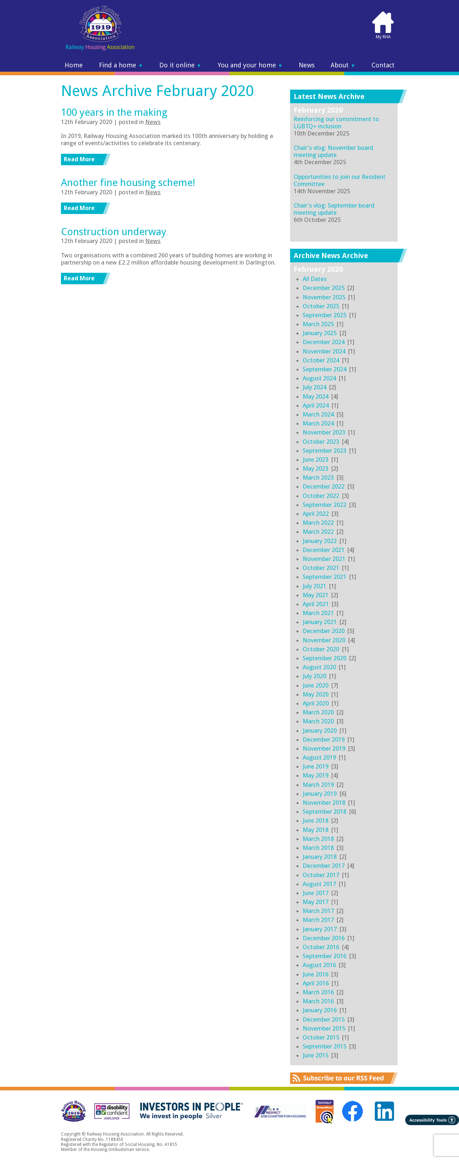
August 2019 (319, 757)
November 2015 (324, 1028)
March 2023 (318, 477)
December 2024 (324, 342)
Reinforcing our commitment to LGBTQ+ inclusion (336, 122)
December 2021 (324, 549)
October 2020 (321, 649)
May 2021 (315, 595)
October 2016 (321, 947)
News (306, 65)
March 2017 (318, 910)
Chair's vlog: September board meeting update (334, 209)
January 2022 (320, 540)
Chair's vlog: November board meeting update (333, 151)
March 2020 (318, 712)
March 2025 (318, 324)
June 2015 (315, 1055)
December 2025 (324, 287)
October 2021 (321, 567)
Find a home (121, 65)
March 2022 (318, 522)
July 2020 (314, 676)
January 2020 (320, 730)
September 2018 (324, 811)
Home (74, 65)
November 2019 (324, 748)
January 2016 (320, 1010)
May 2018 (315, 829)
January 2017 (320, 929)
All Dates (315, 278)
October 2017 (321, 875)
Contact (383, 65)
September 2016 (324, 956)
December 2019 (324, 739)
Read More (79, 159)
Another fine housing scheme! (128, 183)
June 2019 (315, 766)
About (343, 65)
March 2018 (318, 838)
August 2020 (319, 667)
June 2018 (315, 820)
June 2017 (315, 892)
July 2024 (314, 387)
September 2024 (324, 369)
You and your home (250, 65)
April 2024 (316, 405)
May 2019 (315, 775)
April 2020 (316, 703)
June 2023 (315, 459)
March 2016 (318, 992)
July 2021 (314, 586)
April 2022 (316, 513)
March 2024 (318, 414)
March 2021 (318, 613)
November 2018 (324, 802)
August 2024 (319, 378)
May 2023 (315, 468)
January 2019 (320, 793)
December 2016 (324, 938)
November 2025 (324, 297)
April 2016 (316, 983)
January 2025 (320, 333)
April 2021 (316, 604)
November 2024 (324, 351)
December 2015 (324, 1019)
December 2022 (324, 486)
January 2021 (320, 621)
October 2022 (321, 495)
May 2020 (315, 694)
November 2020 (324, 640)
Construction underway (113, 232)
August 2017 (319, 884)
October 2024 (321, 360)
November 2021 (324, 558)
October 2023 (321, 441)
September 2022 (324, 504)
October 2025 (321, 306)
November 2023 (324, 432)
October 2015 (321, 1037)
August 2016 (319, 965)
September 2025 (324, 315)
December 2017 (324, 865)
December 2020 (324, 630)
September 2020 (324, 658)
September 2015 (324, 1046)
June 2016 (315, 974)
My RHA (383, 25)
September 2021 (324, 576)
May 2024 (315, 396)
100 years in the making (114, 112)
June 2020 (315, 685)
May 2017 (315, 901)
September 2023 (324, 450)
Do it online (180, 65)
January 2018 (320, 856)
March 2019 (318, 784)
